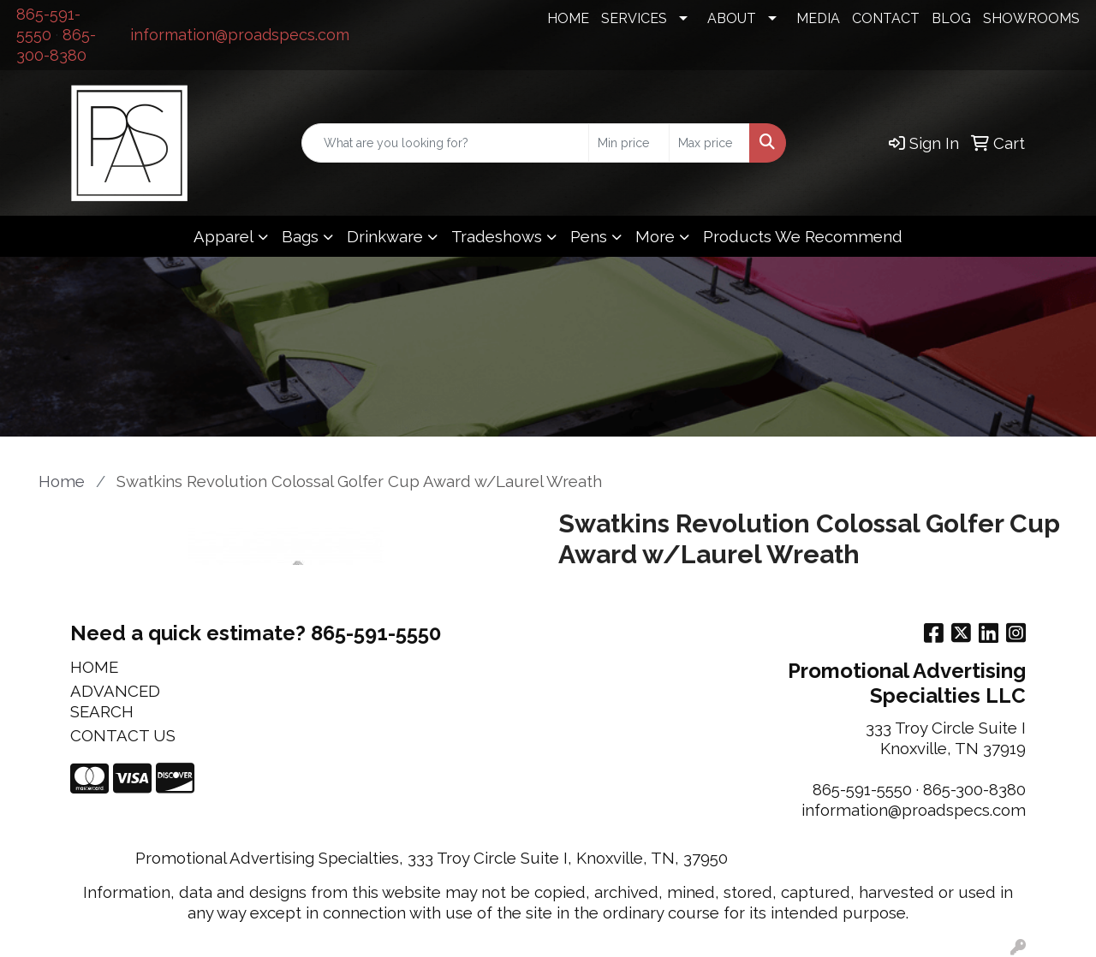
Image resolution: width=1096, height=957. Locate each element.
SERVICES (634, 18)
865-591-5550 (862, 789)
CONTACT (886, 18)
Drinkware (385, 236)
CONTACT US (123, 735)
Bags (300, 236)
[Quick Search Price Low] (629, 143)
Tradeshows (496, 236)
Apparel (223, 236)
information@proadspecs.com (239, 35)
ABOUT (731, 18)
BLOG (951, 18)
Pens (588, 236)
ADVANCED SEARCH (115, 701)
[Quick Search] (445, 143)
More (655, 236)
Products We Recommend (802, 236)
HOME (568, 18)
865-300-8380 (974, 789)
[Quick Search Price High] (709, 143)
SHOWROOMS (1031, 18)
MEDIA (818, 18)
